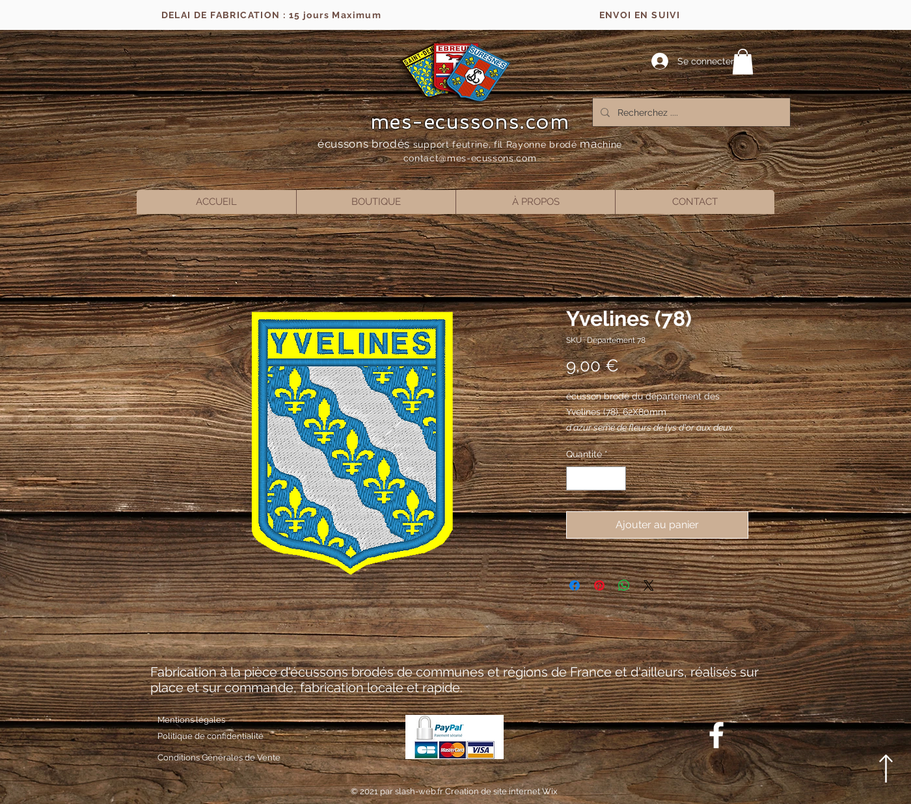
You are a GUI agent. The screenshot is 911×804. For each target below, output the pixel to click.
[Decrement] (576, 478)
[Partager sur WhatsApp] (624, 585)
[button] (743, 61)
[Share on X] (649, 585)
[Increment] (616, 478)
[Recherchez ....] (690, 112)
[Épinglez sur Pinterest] (599, 585)
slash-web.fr (420, 791)
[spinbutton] (596, 478)
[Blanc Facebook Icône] (716, 735)
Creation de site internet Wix (501, 791)
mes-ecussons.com (470, 121)
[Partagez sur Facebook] (574, 585)
